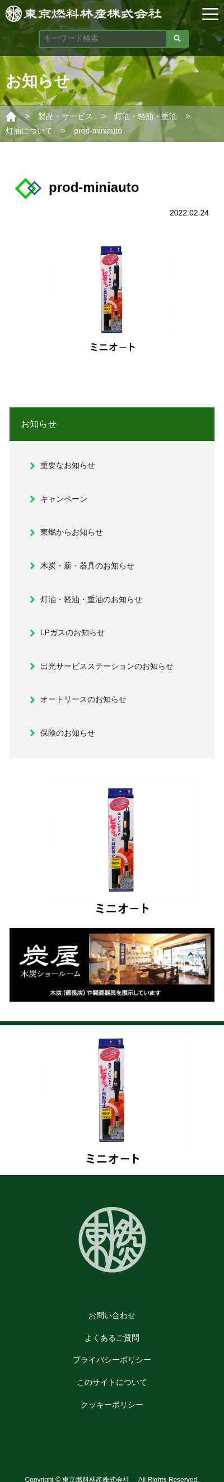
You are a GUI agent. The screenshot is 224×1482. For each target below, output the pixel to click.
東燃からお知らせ (71, 531)
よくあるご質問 (112, 1337)
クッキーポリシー (112, 1404)
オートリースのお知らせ (83, 699)
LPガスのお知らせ (72, 632)
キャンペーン (63, 498)
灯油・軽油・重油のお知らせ (91, 599)
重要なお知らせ (67, 465)
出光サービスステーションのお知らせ (107, 666)
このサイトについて (112, 1382)
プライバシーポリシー (112, 1359)
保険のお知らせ (67, 732)
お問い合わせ (112, 1315)
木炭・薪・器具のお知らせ (87, 565)
